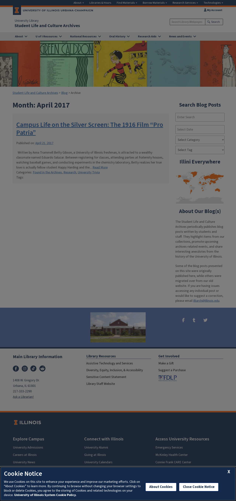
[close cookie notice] (229, 471)
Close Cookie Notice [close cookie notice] (199, 486)
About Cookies (161, 486)
